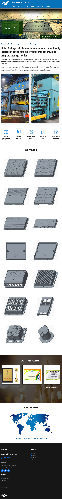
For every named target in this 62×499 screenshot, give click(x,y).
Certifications (40, 6)
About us (19, 6)
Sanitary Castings (5, 478)
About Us (34, 455)
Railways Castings (6, 483)
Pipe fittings (4, 480)
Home (13, 6)
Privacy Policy (52, 494)
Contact (48, 6)
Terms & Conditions (43, 494)
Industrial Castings (6, 487)
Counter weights (5, 485)
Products (26, 6)
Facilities (32, 6)
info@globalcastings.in (8, 467)
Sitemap (59, 494)
